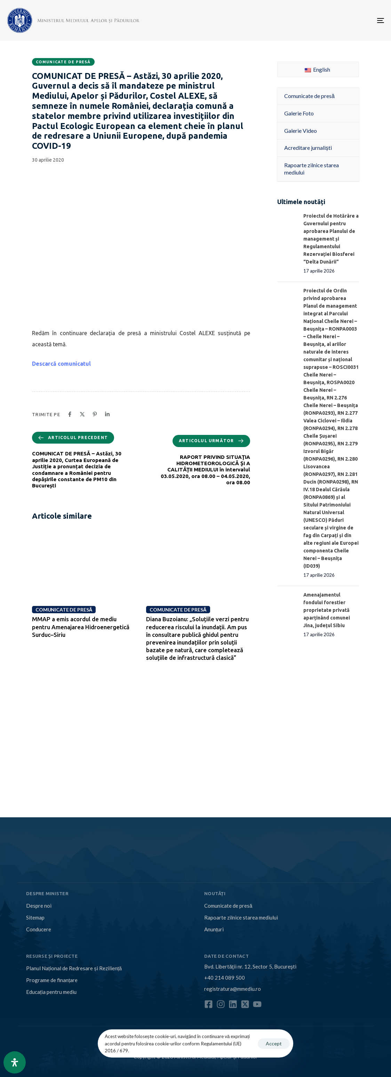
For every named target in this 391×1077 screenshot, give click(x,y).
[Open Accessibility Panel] (14, 1062)
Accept (274, 1043)
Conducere (38, 929)
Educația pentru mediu (51, 992)
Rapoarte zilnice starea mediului (241, 917)
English (317, 69)
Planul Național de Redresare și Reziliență (74, 968)
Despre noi (38, 905)
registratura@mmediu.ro (232, 989)
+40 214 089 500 (224, 977)
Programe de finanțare (52, 980)
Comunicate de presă (63, 62)
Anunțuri (214, 929)
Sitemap (35, 917)
